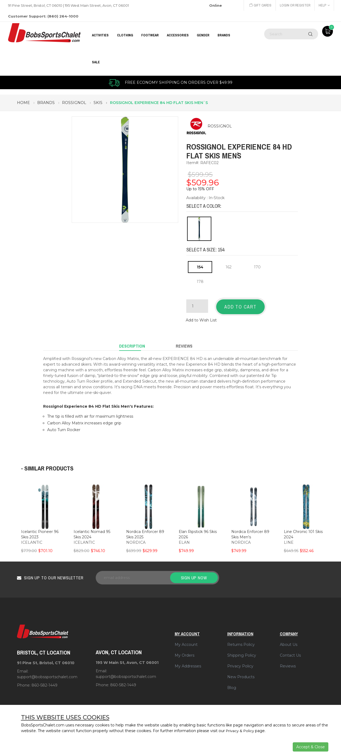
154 (200, 267)
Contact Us (290, 652)
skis (98, 102)
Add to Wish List (201, 318)
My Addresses (188, 663)
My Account (186, 641)
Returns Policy (241, 641)
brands (46, 102)
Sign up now (194, 575)
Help (324, 5)
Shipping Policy (241, 652)
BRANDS (224, 35)
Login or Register (294, 5)
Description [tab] (132, 344)
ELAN (184, 539)
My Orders (184, 652)
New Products (240, 673)
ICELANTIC (31, 539)
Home (23, 102)
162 (229, 267)
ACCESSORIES (178, 35)
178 (200, 281)
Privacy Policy (240, 663)
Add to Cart (240, 306)
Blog (231, 684)
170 (257, 267)
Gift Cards (259, 5)
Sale (96, 62)
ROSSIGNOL (220, 126)
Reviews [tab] (184, 344)
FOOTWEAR (150, 35)
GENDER (203, 35)
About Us (288, 641)
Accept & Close (310, 746)
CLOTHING (125, 35)
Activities (100, 35)
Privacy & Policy (241, 730)
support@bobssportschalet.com (47, 673)
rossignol (74, 102)
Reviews (288, 663)
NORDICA (136, 539)
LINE (289, 539)
